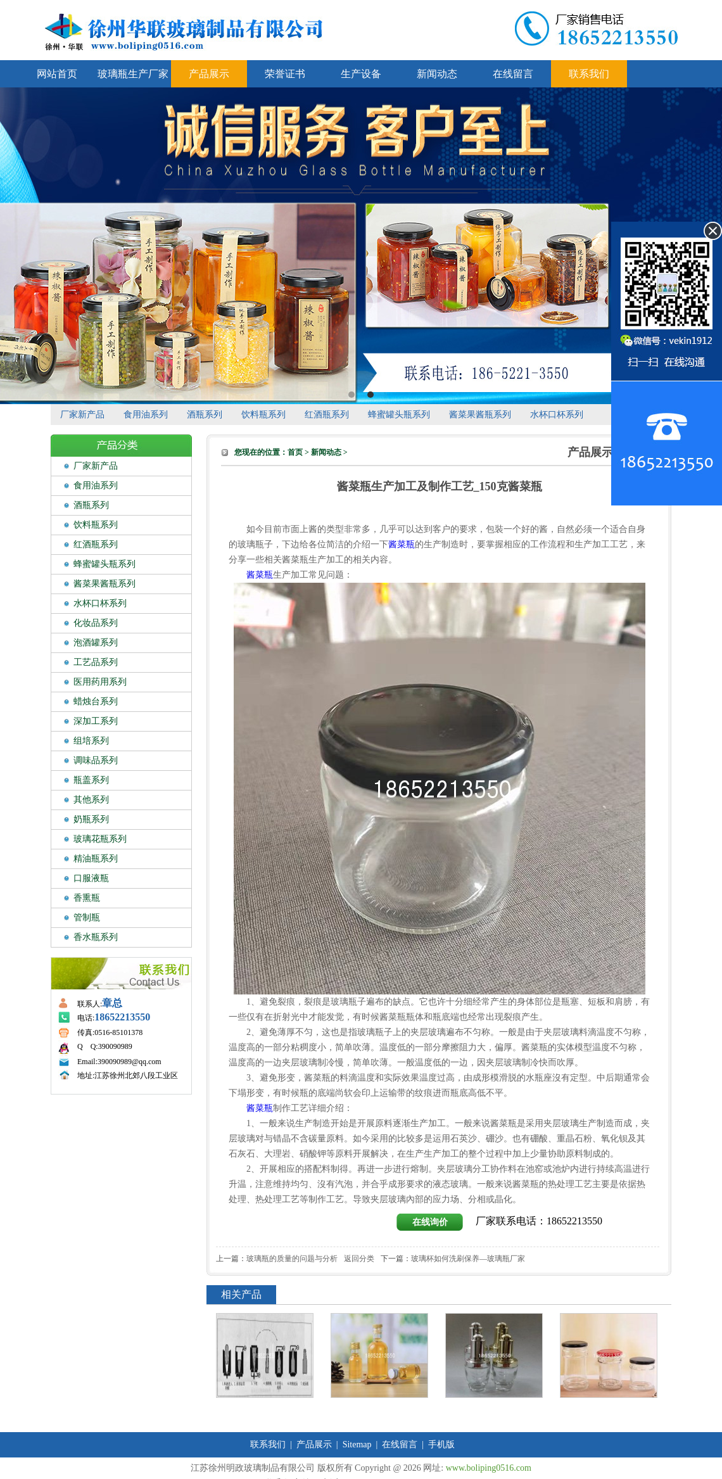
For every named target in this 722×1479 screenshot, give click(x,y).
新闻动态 (437, 73)
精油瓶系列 (95, 858)
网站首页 (57, 73)
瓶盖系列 (91, 780)
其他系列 (91, 799)
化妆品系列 (95, 623)
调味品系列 (95, 760)
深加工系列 (95, 721)
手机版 (441, 1444)
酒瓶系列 (204, 414)
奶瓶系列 (91, 819)
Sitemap (357, 1444)
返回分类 (359, 1258)
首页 (295, 452)
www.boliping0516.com (488, 1468)
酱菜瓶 (401, 544)
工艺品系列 (95, 662)
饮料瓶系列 (263, 414)
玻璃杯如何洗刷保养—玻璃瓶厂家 (468, 1258)
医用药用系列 (100, 682)
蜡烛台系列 (95, 701)
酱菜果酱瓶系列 (480, 414)
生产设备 (361, 73)
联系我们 (589, 73)
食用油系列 (146, 414)
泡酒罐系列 (95, 642)
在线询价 (430, 1222)
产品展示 (209, 73)
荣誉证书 (285, 73)
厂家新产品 (82, 414)
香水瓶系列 (95, 937)
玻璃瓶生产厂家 (133, 73)
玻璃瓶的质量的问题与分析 (292, 1258)
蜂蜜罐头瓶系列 (399, 414)
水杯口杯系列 (556, 414)
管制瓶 (86, 917)
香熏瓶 (86, 898)
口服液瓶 (91, 878)
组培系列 (91, 741)
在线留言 (513, 73)
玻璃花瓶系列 (100, 839)
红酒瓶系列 (327, 414)
